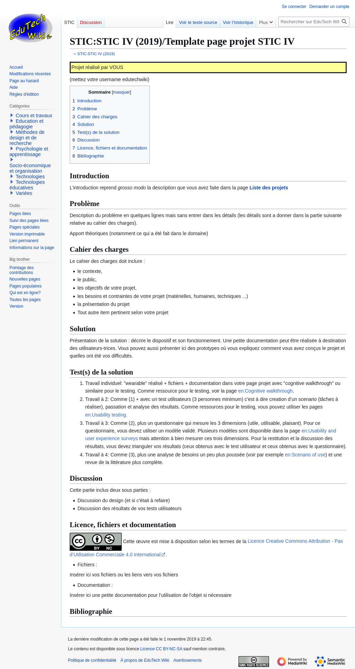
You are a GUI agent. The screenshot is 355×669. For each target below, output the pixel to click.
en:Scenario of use (305, 454)
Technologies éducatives (27, 184)
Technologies (30, 176)
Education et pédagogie (26, 123)
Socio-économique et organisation (30, 168)
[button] (11, 115)
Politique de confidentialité (92, 660)
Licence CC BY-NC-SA (161, 648)
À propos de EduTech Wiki (144, 660)
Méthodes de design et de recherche (26, 137)
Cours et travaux (34, 115)
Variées (24, 193)
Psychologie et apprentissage (28, 151)
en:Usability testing (105, 415)
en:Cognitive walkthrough (265, 391)
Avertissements (187, 660)
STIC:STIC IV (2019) (96, 53)
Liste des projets (269, 187)
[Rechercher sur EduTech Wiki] (313, 22)
